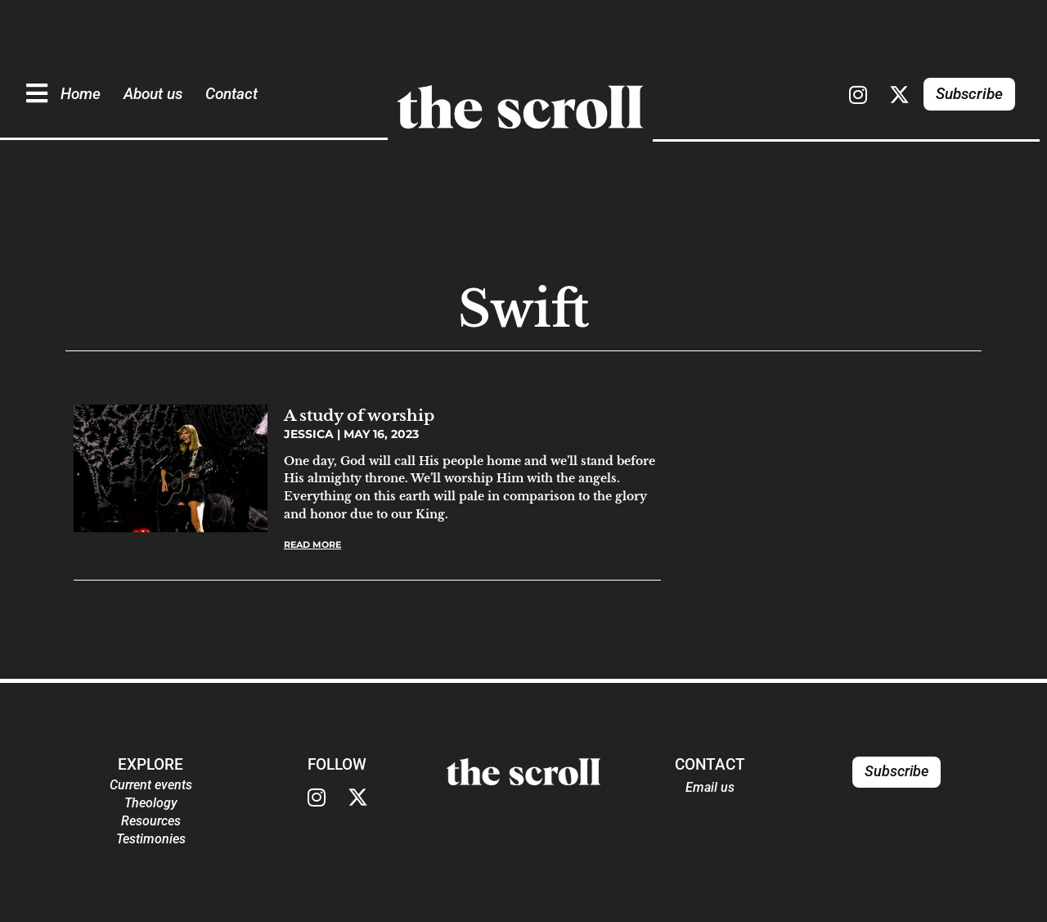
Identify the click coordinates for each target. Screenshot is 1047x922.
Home (81, 93)
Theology (150, 803)
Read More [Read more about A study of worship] (312, 544)
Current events (151, 785)
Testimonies (151, 839)
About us (153, 93)
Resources (151, 821)
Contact (231, 93)
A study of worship (359, 415)
